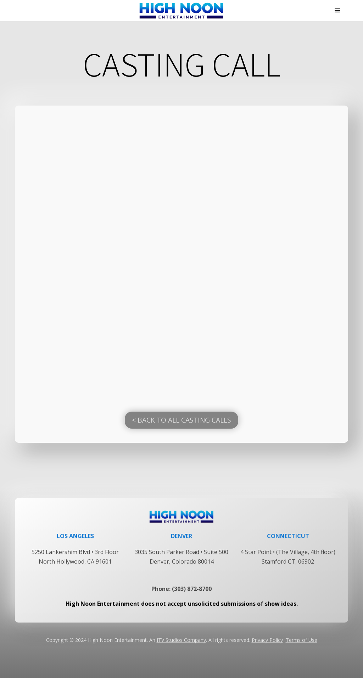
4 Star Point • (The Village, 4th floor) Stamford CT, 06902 (287, 562)
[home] (181, 10)
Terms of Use (301, 646)
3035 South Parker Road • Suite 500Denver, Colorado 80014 (181, 562)
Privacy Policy (267, 646)
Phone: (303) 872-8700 (181, 595)
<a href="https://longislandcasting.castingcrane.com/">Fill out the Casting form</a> (181, 254)
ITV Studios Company (181, 646)
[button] (337, 10)
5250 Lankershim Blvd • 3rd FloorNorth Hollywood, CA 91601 (75, 562)
